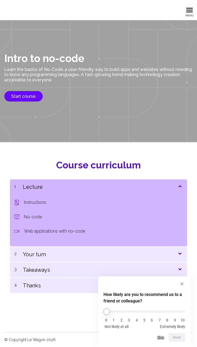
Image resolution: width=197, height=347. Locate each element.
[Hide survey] (182, 284)
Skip (160, 337)
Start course (23, 96)
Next (177, 337)
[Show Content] (179, 186)
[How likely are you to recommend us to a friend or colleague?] (144, 311)
